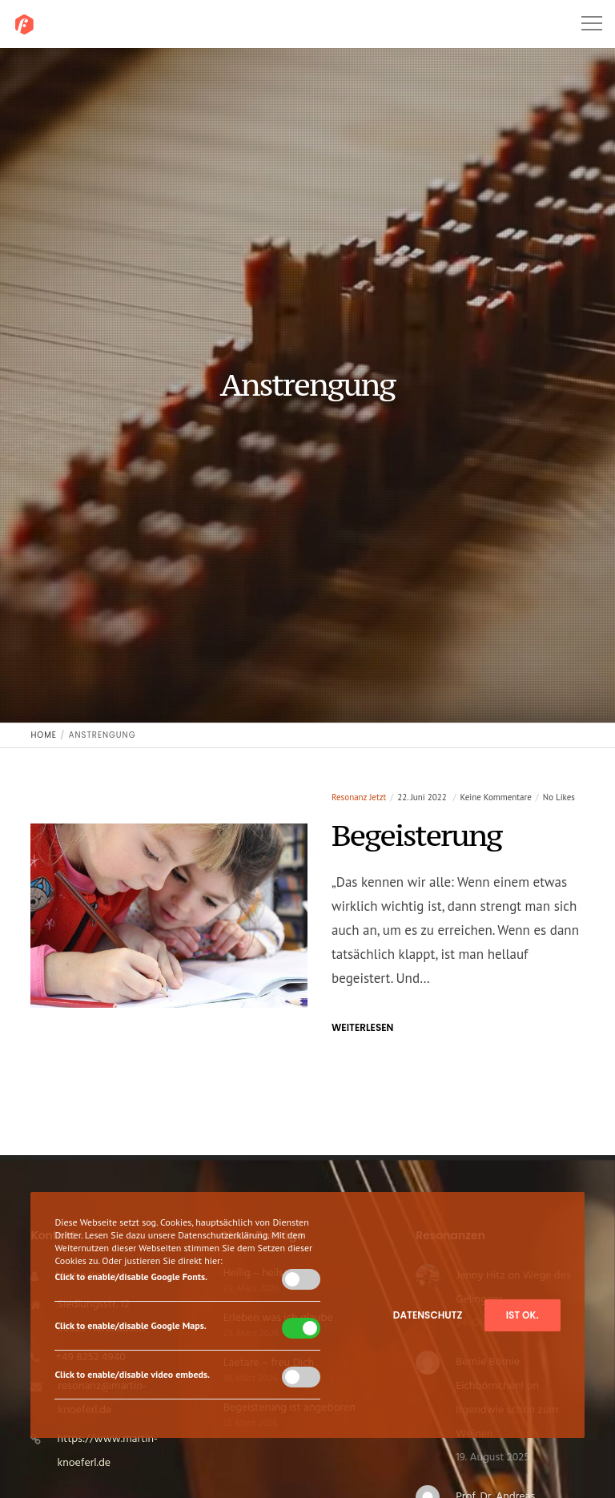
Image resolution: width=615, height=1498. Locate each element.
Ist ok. (522, 1315)
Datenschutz (428, 1315)
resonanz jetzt (359, 797)
